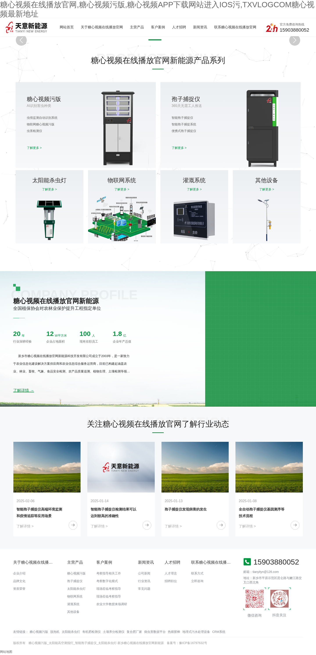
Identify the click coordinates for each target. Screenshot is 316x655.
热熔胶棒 (174, 631)
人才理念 (171, 573)
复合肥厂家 (134, 631)
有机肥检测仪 (91, 631)
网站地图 (6, 651)
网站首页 (67, 27)
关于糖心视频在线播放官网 (102, 27)
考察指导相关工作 (108, 573)
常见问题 (144, 588)
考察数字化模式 (107, 581)
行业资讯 (144, 581)
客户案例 (158, 27)
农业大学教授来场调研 (111, 604)
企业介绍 (19, 573)
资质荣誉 (19, 588)
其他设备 (73, 611)
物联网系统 (75, 596)
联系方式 (197, 573)
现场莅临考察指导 (108, 588)
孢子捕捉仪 (75, 581)
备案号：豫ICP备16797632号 (187, 643)
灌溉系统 (73, 604)
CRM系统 (218, 631)
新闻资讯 (200, 27)
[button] (155, 39)
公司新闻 (144, 573)
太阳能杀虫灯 (76, 588)
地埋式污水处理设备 (196, 631)
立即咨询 (197, 581)
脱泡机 (54, 631)
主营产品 (137, 27)
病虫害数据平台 (155, 631)
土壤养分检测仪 (113, 631)
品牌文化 (19, 581)
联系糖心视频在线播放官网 (235, 27)
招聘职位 (171, 581)
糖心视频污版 (76, 573)
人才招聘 (179, 27)
